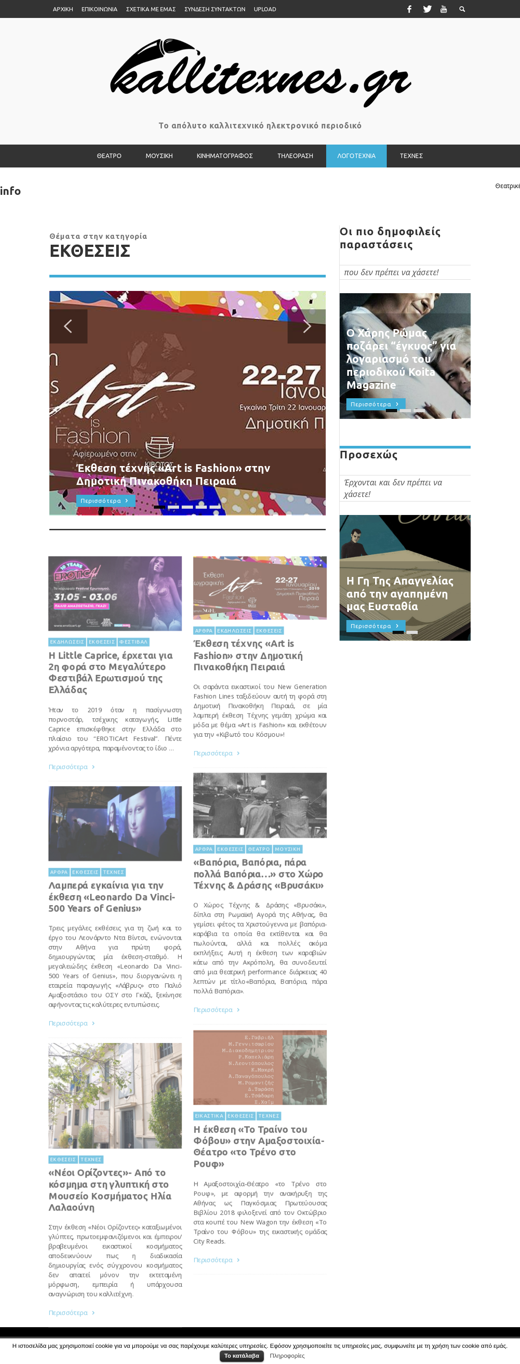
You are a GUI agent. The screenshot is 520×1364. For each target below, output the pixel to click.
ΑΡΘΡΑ (202, 654)
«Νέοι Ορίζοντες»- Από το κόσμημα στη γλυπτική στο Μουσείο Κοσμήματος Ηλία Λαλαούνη (109, 1214)
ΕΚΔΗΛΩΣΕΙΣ (233, 654)
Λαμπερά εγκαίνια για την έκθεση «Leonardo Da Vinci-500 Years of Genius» (111, 920)
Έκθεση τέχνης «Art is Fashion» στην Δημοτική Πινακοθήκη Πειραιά (247, 679)
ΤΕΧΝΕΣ (113, 896)
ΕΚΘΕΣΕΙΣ (269, 654)
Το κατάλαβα (241, 1355)
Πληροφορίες (287, 1355)
